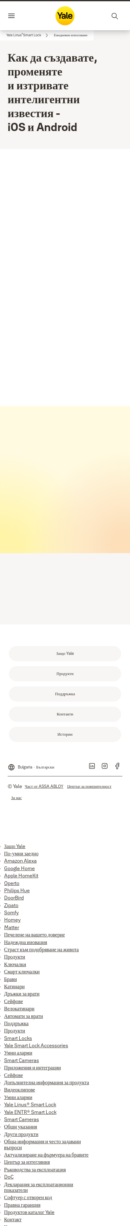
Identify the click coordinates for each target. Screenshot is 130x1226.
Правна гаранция (22, 1205)
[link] (28, 35)
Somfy (11, 912)
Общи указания (20, 1126)
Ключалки (15, 964)
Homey (12, 920)
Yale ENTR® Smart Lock (30, 1112)
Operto (11, 883)
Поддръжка (16, 1023)
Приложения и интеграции (32, 1067)
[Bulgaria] (31, 764)
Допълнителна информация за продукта (46, 1082)
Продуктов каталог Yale (29, 1212)
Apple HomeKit (21, 875)
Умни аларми (18, 1053)
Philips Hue (17, 890)
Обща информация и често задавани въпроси (42, 1144)
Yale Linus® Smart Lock (30, 1104)
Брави (10, 979)
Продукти (14, 957)
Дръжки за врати (22, 993)
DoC (9, 1177)
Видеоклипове (19, 1089)
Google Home (19, 868)
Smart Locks (18, 1038)
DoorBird (14, 897)
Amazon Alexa (20, 861)
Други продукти (21, 1134)
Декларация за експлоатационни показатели (38, 1187)
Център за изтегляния (27, 1162)
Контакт (13, 1219)
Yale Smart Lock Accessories (36, 1045)
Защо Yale (14, 846)
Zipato (11, 905)
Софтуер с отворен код (28, 1197)
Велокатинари (19, 1008)
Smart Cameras (21, 1060)
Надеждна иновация (25, 942)
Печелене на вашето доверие (34, 934)
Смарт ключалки (22, 971)
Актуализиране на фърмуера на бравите (46, 1154)
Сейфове (13, 1001)
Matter (11, 927)
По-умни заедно (21, 853)
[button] (71, 35)
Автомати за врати (23, 1016)
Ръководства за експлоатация (35, 1169)
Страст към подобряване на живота (41, 949)
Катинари (14, 986)
